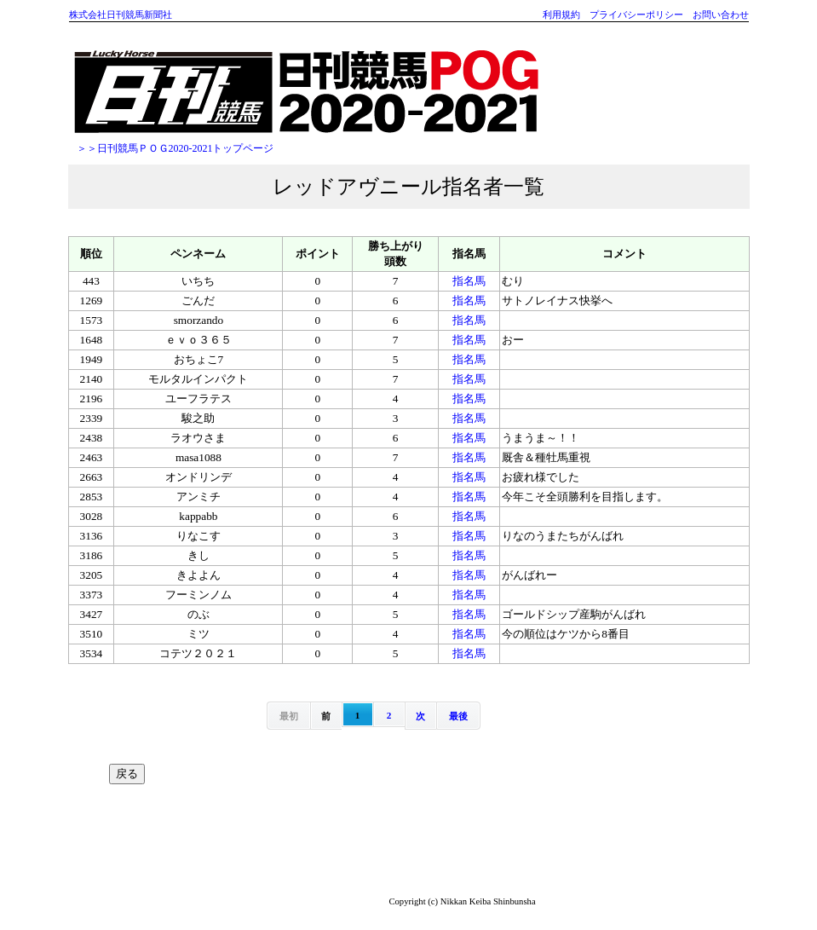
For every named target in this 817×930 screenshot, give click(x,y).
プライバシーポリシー (636, 14)
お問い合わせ (721, 14)
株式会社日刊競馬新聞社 (120, 14)
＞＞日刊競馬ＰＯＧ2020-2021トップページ (175, 148)
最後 (458, 716)
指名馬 (469, 280)
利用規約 (561, 14)
